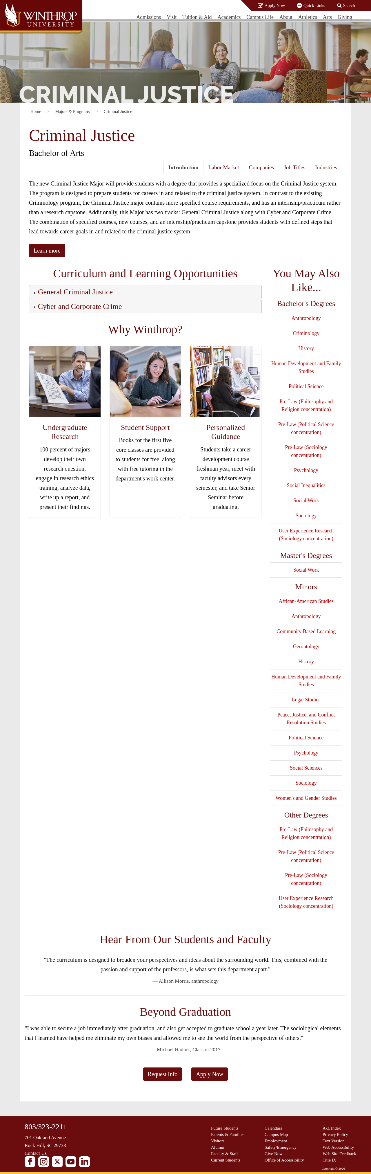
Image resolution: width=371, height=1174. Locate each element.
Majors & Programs (72, 111)
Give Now (274, 1153)
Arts (327, 17)
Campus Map (276, 1134)
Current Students (225, 1160)
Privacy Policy (335, 1134)
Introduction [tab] (183, 167)
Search (349, 5)
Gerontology (306, 646)
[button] (75, 293)
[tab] (145, 292)
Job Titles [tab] (294, 167)
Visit (172, 17)
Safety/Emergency (281, 1147)
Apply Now (275, 5)
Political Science (306, 386)
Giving (345, 17)
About (285, 17)
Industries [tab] (326, 167)
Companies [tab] (261, 167)
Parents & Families (227, 1134)
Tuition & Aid (197, 17)
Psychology (306, 470)
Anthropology (306, 318)
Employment (276, 1141)
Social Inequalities (306, 485)
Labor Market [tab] (223, 167)
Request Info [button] (163, 1074)
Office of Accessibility (284, 1160)
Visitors (218, 1141)
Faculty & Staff (224, 1153)
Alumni (217, 1147)
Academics (229, 17)
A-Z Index (332, 1128)
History (306, 348)
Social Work (306, 500)
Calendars (273, 1128)
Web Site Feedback (339, 1153)
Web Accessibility (338, 1147)
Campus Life (260, 17)
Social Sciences (306, 768)
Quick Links (314, 5)
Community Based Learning (306, 631)
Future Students (225, 1128)
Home (35, 111)
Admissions (148, 17)
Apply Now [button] (209, 1074)
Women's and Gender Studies (306, 798)
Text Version (334, 1141)
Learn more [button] (47, 250)
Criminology (306, 333)
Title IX (329, 1160)
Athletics (307, 17)
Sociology (306, 515)
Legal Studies (306, 700)
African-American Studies (306, 601)
